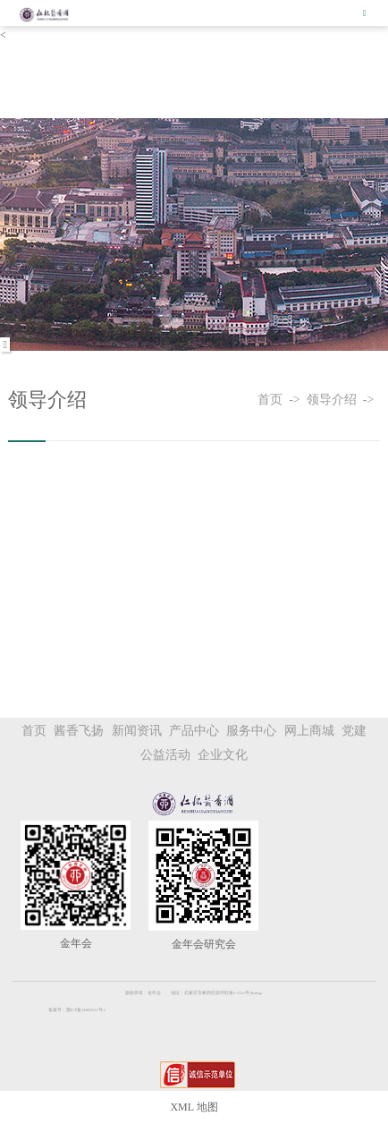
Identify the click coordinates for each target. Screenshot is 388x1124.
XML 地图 (193, 1107)
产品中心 (194, 730)
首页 (273, 399)
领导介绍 (335, 399)
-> (298, 399)
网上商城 (309, 730)
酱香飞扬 (79, 730)
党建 (354, 730)
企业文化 (223, 755)
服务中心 (251, 730)
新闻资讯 (137, 730)
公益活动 (165, 755)
